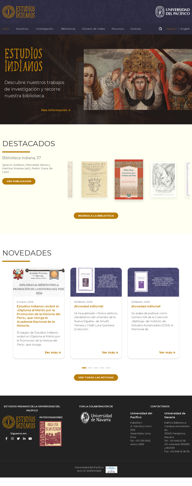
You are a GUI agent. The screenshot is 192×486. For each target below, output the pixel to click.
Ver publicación (20, 186)
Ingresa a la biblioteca (96, 221)
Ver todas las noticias (96, 383)
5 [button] (108, 373)
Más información (54, 115)
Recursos (118, 32)
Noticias (135, 32)
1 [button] (84, 373)
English (185, 32)
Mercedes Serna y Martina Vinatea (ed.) (27, 171)
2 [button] (90, 373)
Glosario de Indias (93, 32)
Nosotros (22, 32)
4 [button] (102, 373)
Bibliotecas (68, 32)
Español (171, 32)
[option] (96, 85)
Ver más (51, 358)
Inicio (5, 32)
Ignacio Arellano (13, 170)
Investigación (44, 32)
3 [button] (96, 373)
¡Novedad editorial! (88, 312)
